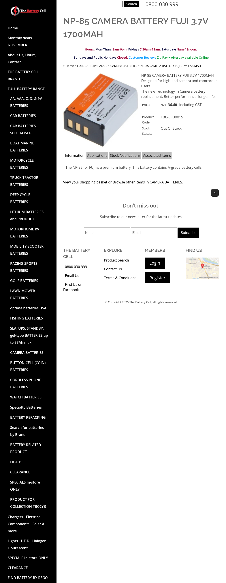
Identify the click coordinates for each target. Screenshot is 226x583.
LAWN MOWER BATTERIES (22, 294)
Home (13, 28)
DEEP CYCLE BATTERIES (20, 198)
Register (157, 278)
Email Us (72, 275)
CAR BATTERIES (23, 115)
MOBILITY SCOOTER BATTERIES (26, 250)
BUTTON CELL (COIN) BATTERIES (28, 366)
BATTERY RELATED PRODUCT (25, 448)
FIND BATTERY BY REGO (28, 577)
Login (154, 263)
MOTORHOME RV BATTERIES (24, 233)
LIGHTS (16, 462)
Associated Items (157, 155)
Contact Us (113, 269)
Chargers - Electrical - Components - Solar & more (26, 523)
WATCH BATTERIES (25, 397)
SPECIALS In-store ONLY (25, 486)
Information (75, 155)
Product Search (116, 260)
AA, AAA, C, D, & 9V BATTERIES (26, 102)
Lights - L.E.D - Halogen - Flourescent (28, 544)
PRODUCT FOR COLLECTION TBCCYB (28, 503)
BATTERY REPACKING (28, 417)
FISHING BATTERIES (26, 318)
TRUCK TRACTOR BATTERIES (24, 181)
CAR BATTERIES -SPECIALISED (24, 129)
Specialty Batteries (26, 407)
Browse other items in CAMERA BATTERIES (147, 182)
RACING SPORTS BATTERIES (23, 267)
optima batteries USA (28, 308)
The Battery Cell (140, 302)
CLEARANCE (20, 472)
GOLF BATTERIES (24, 280)
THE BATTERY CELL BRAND (23, 75)
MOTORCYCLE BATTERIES (22, 164)
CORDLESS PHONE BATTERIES (25, 383)
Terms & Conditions (120, 277)
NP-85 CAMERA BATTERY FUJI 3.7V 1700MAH (171, 66)
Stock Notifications (125, 155)
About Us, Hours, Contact (22, 58)
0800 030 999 (162, 4)
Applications (97, 155)
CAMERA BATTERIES (26, 352)
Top (215, 193)
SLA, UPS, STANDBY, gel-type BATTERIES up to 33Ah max (29, 335)
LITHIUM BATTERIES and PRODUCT (26, 215)
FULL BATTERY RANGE (26, 88)
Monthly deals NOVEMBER (20, 41)
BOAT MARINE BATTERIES (22, 147)
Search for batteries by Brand (27, 431)
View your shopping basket (85, 182)
